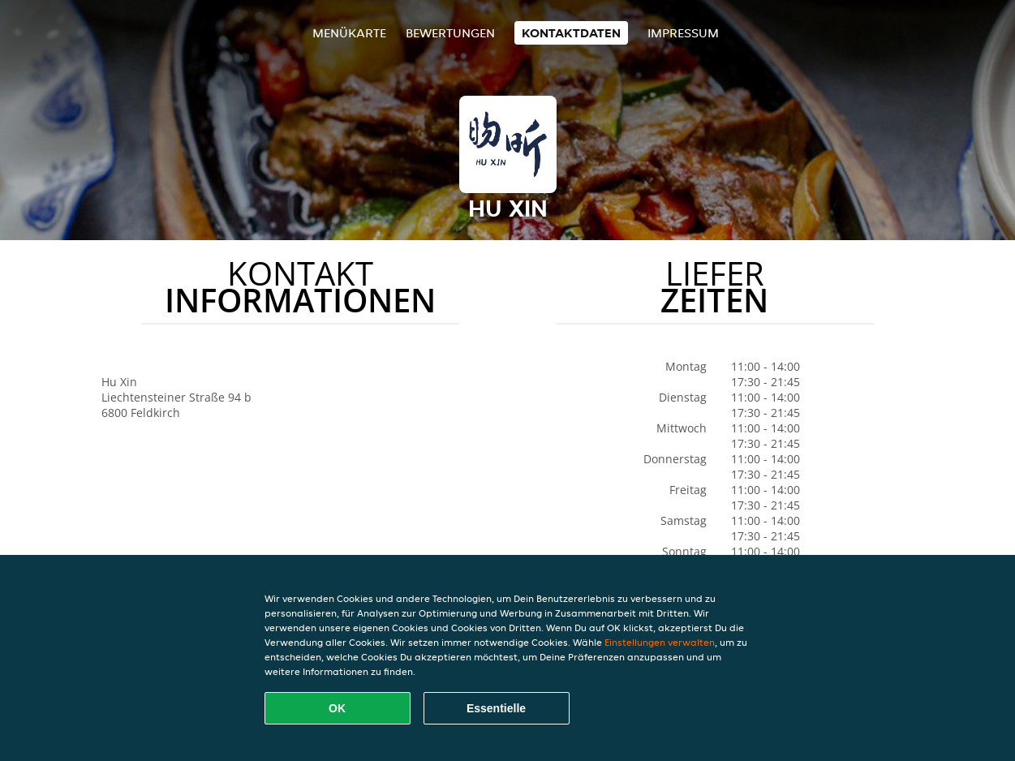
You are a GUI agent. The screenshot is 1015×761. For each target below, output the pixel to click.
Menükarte (349, 32)
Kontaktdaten (571, 32)
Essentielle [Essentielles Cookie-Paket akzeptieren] (496, 708)
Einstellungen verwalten (659, 642)
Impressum (683, 32)
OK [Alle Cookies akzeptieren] (337, 708)
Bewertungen (450, 32)
